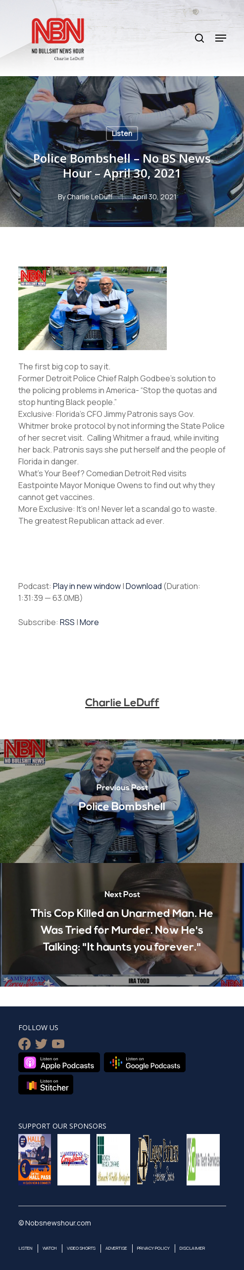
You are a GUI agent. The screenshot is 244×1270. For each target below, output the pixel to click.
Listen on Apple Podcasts (59, 1062)
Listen (122, 133)
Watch (50, 1248)
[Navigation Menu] (220, 38)
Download (144, 586)
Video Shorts (81, 1248)
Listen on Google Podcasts (145, 1062)
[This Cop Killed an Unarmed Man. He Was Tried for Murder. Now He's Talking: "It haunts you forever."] (122, 925)
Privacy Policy (153, 1248)
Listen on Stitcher (45, 1084)
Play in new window (87, 586)
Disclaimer (192, 1248)
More (89, 622)
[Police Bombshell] (122, 801)
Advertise (116, 1248)
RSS (67, 622)
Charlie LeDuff (89, 196)
